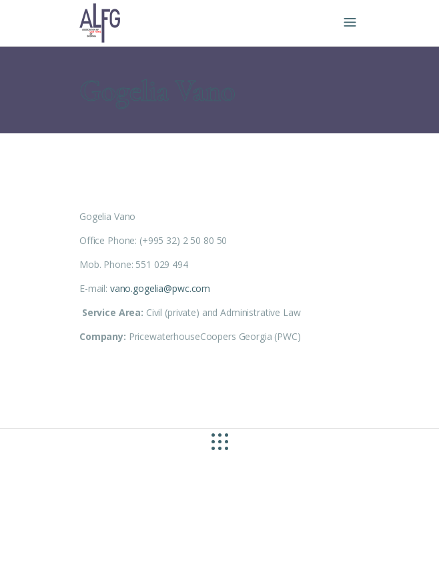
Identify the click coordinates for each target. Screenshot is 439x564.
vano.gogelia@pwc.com (160, 288)
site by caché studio (83, 538)
